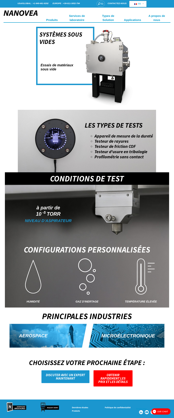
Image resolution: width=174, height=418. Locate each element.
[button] (65, 376)
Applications (132, 19)
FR (137, 4)
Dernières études (80, 407)
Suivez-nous (141, 409)
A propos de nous (156, 17)
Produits (76, 411)
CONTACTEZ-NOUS (117, 3)
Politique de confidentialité (118, 407)
